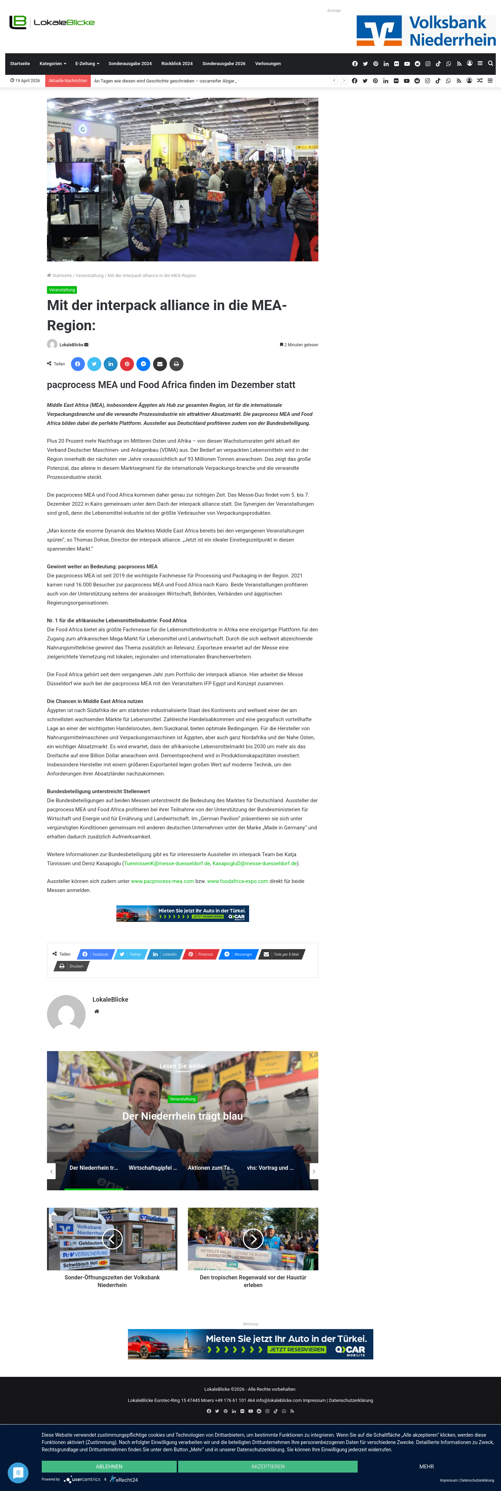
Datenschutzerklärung (351, 1400)
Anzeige (334, 10)
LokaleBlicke (71, 344)
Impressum (314, 1400)
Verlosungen (268, 63)
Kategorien (51, 63)
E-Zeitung (85, 63)
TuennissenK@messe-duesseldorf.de (167, 863)
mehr (426, 1467)
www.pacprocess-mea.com (162, 881)
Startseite (20, 63)
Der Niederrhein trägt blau (182, 1116)
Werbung (250, 1324)
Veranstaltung (90, 275)
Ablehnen (109, 1467)
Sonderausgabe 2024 (130, 63)
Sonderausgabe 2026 (224, 63)
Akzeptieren (268, 1467)
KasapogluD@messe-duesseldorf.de (255, 863)
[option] (182, 1120)
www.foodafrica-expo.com (237, 881)
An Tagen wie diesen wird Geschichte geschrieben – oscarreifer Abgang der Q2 (173, 81)
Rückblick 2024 (177, 63)
